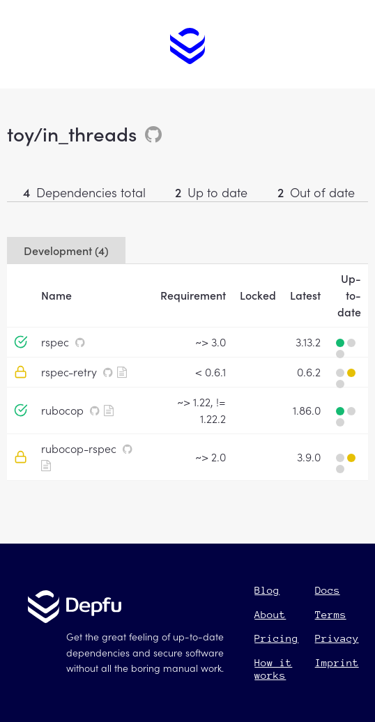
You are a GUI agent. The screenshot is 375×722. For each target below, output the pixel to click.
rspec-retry (69, 371)
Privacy (337, 638)
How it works (273, 668)
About (270, 614)
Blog (267, 590)
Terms (330, 614)
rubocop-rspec (78, 448)
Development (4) (66, 250)
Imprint (337, 662)
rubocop (62, 409)
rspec (55, 341)
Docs (327, 590)
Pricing (276, 638)
